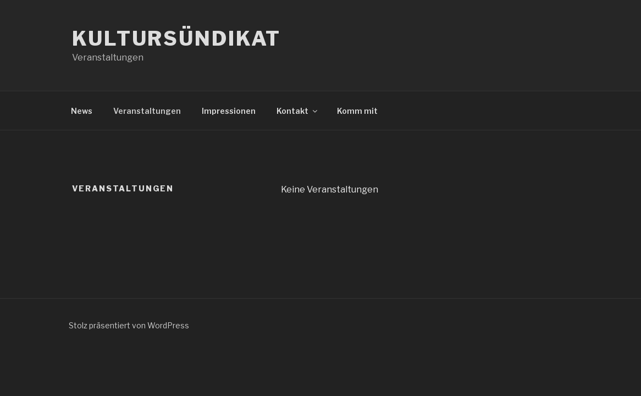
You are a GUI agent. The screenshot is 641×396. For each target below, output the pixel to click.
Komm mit (357, 111)
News (81, 111)
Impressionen (229, 111)
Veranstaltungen (147, 111)
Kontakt (298, 111)
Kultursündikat (176, 38)
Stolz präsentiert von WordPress (129, 325)
